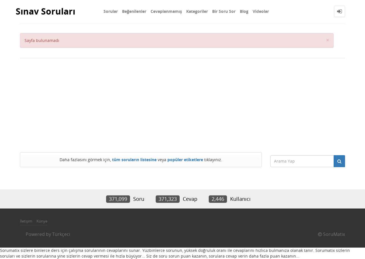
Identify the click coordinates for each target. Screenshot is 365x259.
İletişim (26, 221)
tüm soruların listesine (134, 159)
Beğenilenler (134, 11)
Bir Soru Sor (224, 11)
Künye (41, 221)
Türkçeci (61, 234)
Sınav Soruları (45, 11)
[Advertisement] (182, 104)
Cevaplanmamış (166, 11)
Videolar (261, 11)
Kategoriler (197, 11)
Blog (244, 11)
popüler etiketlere (185, 159)
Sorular (111, 11)
